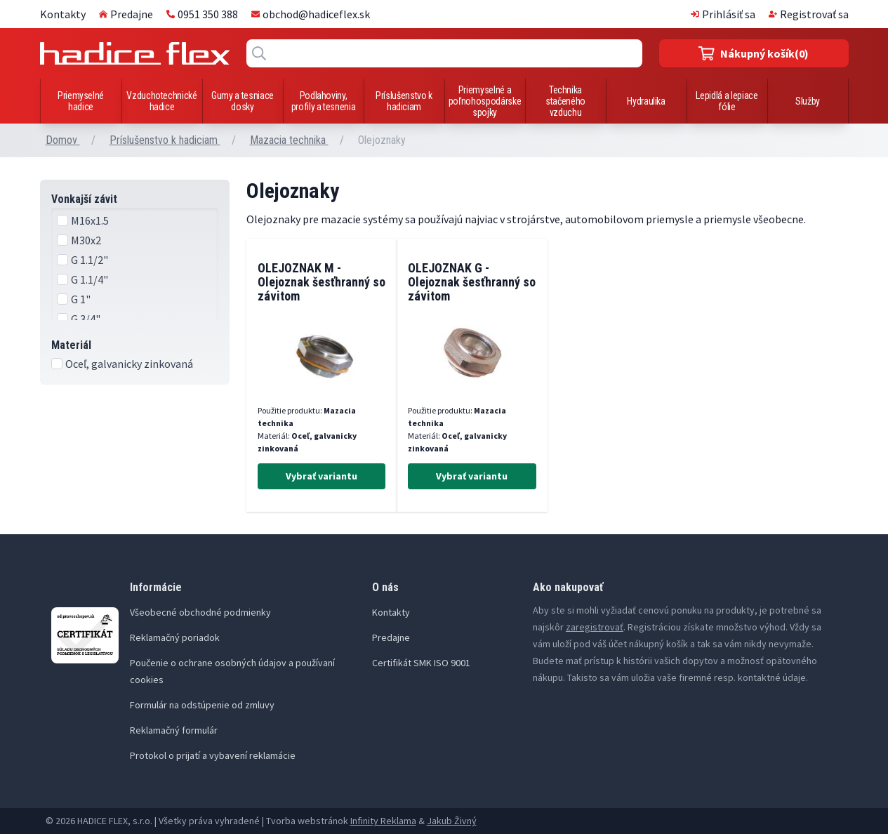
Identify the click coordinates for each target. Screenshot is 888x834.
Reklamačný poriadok (175, 637)
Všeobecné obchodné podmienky (200, 612)
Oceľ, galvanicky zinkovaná (129, 364)
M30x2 (86, 240)
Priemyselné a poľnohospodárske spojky (485, 101)
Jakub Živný (452, 820)
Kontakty (63, 14)
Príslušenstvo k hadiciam (404, 101)
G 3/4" (85, 319)
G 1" (81, 299)
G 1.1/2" (89, 260)
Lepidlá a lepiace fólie (726, 101)
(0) (753, 53)
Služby (807, 101)
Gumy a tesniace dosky (242, 101)
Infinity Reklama (383, 820)
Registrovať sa (809, 14)
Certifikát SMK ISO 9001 (421, 662)
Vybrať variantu (321, 476)
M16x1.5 (90, 220)
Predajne (126, 14)
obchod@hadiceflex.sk (310, 14)
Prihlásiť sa (723, 14)
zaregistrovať (594, 627)
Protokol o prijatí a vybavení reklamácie (213, 755)
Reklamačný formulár (174, 730)
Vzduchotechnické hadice (161, 101)
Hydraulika (646, 101)
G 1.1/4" (89, 279)
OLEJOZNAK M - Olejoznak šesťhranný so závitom (321, 281)
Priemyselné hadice (81, 101)
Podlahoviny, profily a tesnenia (323, 101)
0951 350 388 (202, 14)
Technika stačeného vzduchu (565, 101)
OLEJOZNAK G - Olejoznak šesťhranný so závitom (472, 281)
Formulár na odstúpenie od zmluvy (202, 705)
